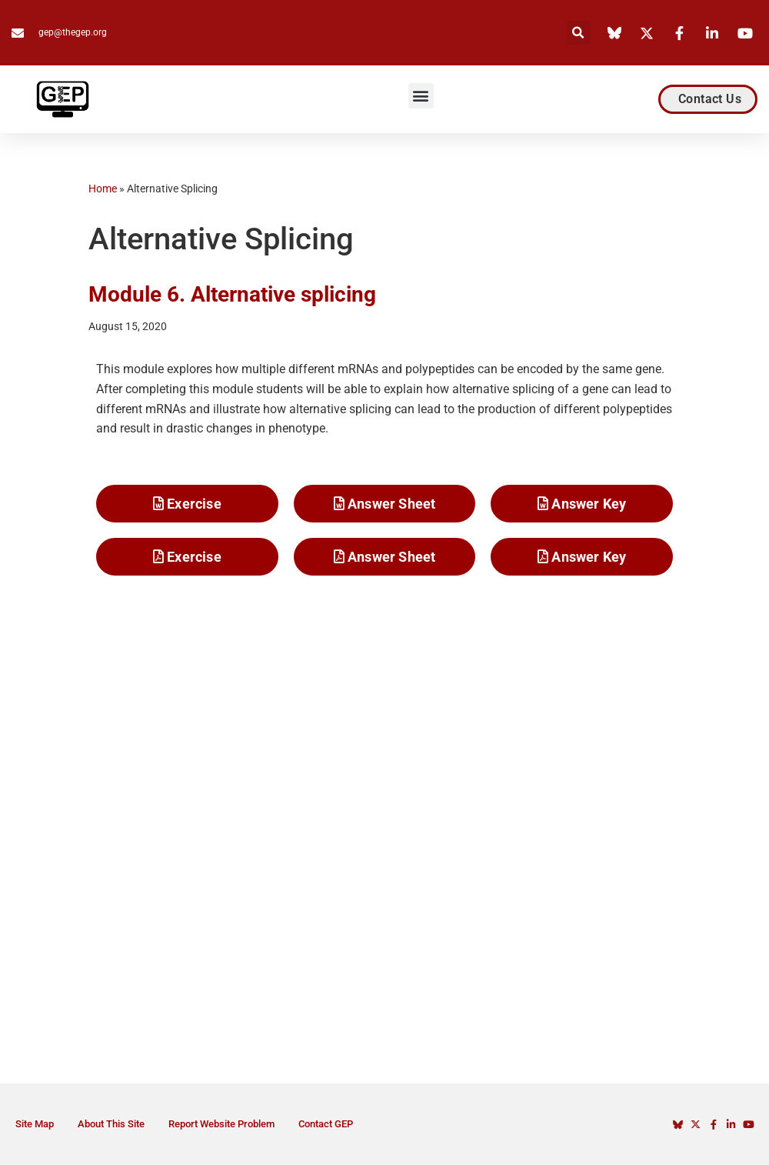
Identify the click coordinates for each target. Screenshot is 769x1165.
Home (102, 188)
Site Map (34, 1124)
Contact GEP (325, 1124)
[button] (579, 33)
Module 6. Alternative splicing (232, 294)
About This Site (111, 1124)
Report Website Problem (221, 1124)
